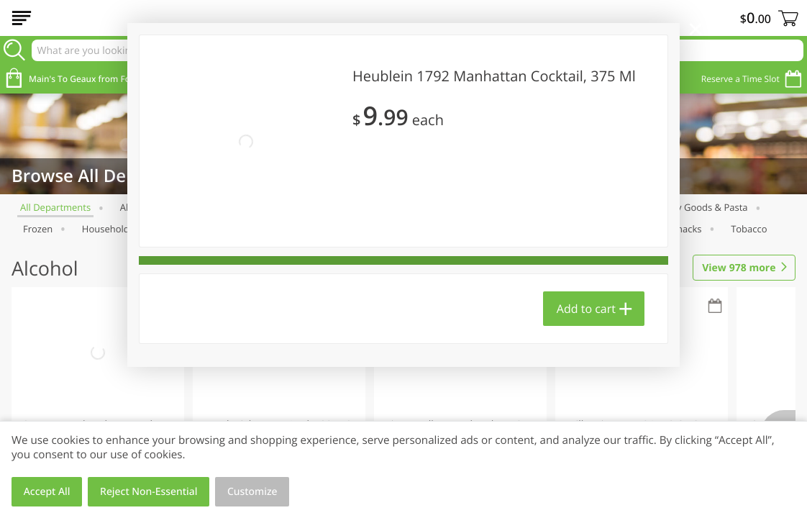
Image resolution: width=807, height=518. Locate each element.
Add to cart (586, 309)
